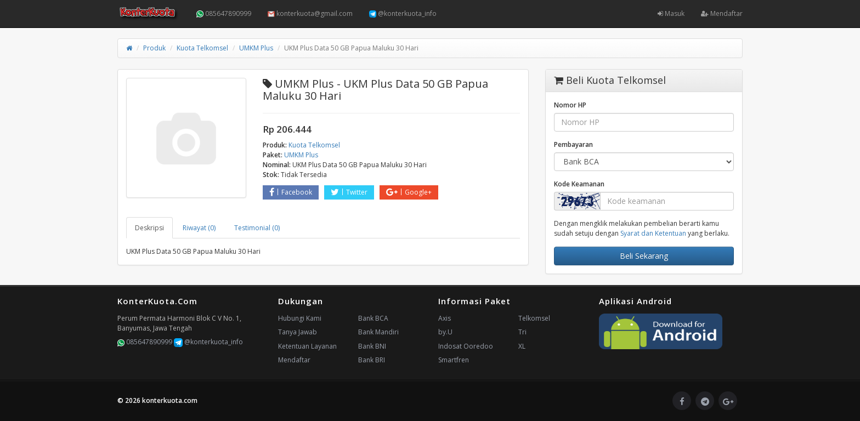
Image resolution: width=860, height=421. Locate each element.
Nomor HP (570, 105)
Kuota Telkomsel (202, 48)
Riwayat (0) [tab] (199, 227)
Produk (154, 48)
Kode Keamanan (579, 184)
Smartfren (453, 360)
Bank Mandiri (378, 332)
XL (521, 346)
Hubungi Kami (299, 318)
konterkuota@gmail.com (310, 13)
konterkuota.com (169, 400)
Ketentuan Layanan (307, 346)
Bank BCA (373, 318)
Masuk (671, 13)
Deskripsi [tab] (149, 227)
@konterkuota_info (403, 13)
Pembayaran (573, 144)
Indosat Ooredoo (465, 346)
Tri (522, 332)
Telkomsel (534, 318)
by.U (445, 332)
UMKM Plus (256, 48)
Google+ (409, 192)
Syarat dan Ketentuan (653, 233)
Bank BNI (372, 346)
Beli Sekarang (644, 256)
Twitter (349, 192)
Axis (444, 318)
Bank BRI (371, 360)
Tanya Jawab (297, 332)
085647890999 (223, 13)
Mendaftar (722, 13)
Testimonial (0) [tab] (257, 227)
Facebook (290, 192)
